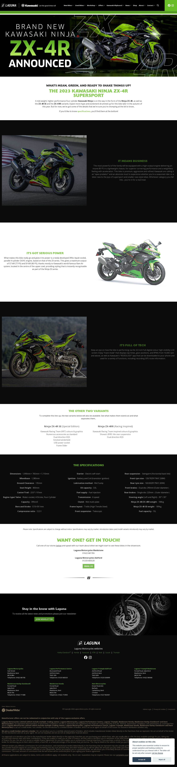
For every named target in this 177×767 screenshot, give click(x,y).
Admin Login (147, 709)
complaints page (122, 755)
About (141, 5)
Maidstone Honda (57, 684)
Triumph (116, 652)
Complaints (171, 709)
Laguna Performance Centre (61, 669)
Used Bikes (79, 5)
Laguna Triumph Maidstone (145, 669)
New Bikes (68, 5)
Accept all (141, 759)
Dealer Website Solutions (8, 706)
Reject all (162, 759)
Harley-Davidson (64, 652)
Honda (76, 652)
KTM (94, 652)
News (127, 5)
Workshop (91, 5)
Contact (150, 5)
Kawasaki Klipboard (114, 5)
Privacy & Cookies (160, 709)
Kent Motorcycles (99, 684)
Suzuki (107, 652)
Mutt (100, 652)
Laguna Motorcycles (15, 669)
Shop (135, 5)
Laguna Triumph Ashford (101, 669)
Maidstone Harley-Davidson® (19, 684)
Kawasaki (85, 652)
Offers (101, 5)
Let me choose (157, 753)
